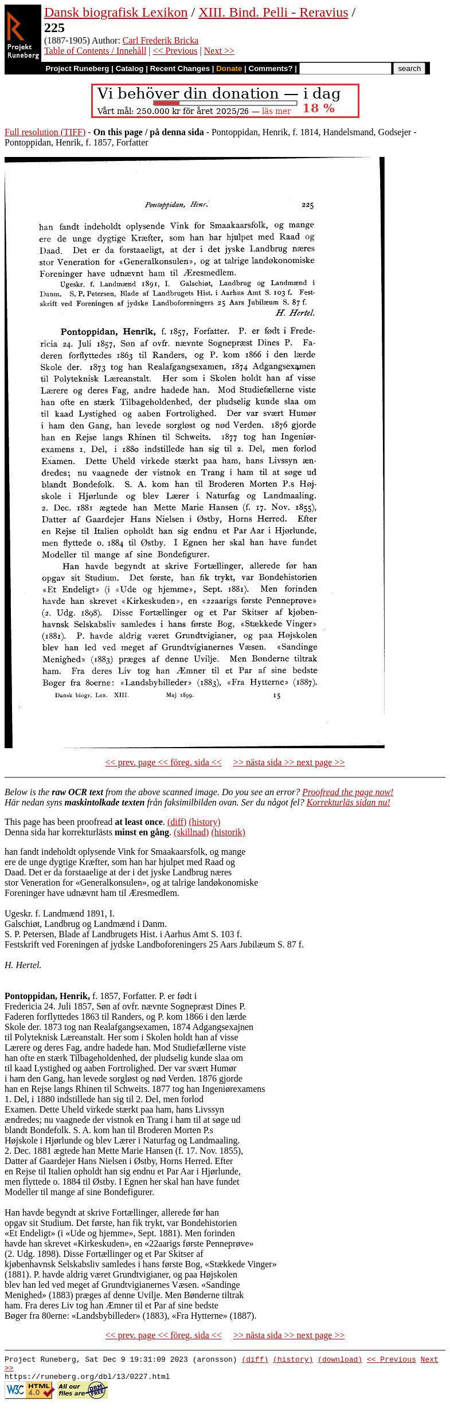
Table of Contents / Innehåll (95, 51)
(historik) (228, 832)
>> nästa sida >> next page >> (289, 762)
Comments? (271, 68)
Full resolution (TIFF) (45, 132)
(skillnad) (191, 832)
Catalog (130, 68)
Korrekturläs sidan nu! (348, 802)
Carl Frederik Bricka (160, 40)
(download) (340, 1360)
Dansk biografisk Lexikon (116, 12)
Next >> (219, 51)
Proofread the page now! (347, 792)
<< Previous (175, 51)
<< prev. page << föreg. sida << (163, 762)
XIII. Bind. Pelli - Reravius (273, 12)
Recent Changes (180, 68)
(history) (204, 822)
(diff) (176, 822)
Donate (229, 68)
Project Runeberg (77, 68)
